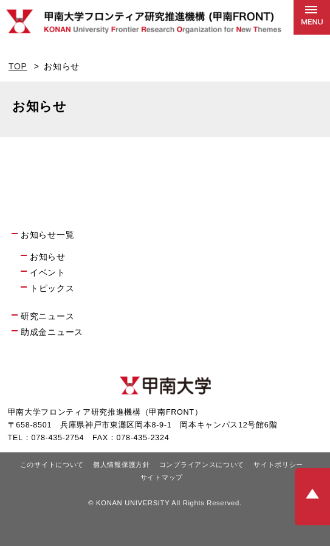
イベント (48, 272)
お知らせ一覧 (47, 235)
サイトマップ (161, 477)
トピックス (52, 288)
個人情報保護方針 (121, 464)
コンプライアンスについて (201, 464)
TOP (18, 66)
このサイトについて (52, 464)
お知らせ (48, 256)
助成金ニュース (52, 332)
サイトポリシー (278, 464)
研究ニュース (47, 316)
